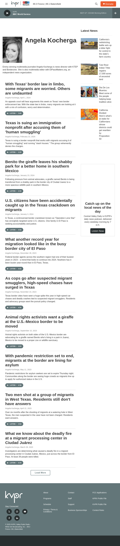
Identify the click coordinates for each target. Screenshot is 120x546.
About (45, 493)
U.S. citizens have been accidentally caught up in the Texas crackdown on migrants (40, 205)
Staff (70, 499)
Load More (40, 473)
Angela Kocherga (12, 98)
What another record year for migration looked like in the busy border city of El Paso (35, 244)
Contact (71, 493)
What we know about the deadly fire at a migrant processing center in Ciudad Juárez (38, 438)
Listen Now (98, 230)
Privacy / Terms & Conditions (50, 511)
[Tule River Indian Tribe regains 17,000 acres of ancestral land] (89, 69)
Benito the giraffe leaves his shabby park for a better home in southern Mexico (38, 166)
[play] (7, 13)
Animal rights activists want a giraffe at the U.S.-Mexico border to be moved (39, 321)
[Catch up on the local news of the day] (98, 181)
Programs (47, 499)
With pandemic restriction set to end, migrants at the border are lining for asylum (39, 360)
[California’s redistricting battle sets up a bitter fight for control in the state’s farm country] (89, 43)
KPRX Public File (100, 499)
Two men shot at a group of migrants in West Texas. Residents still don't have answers (39, 399)
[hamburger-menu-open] (6, 4)
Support (71, 504)
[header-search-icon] (96, 4)
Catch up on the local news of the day (97, 207)
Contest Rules (98, 510)
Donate (109, 4)
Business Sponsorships (77, 510)
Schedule (47, 504)
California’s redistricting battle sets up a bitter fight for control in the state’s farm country (105, 48)
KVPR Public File (100, 504)
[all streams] (116, 13)
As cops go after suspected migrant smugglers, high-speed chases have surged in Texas (39, 283)
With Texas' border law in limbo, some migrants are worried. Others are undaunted (37, 88)
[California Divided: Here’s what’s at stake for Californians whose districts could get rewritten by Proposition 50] (89, 114)
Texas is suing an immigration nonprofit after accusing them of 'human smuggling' (35, 127)
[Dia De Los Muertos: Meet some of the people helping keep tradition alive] (89, 91)
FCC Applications (100, 493)
